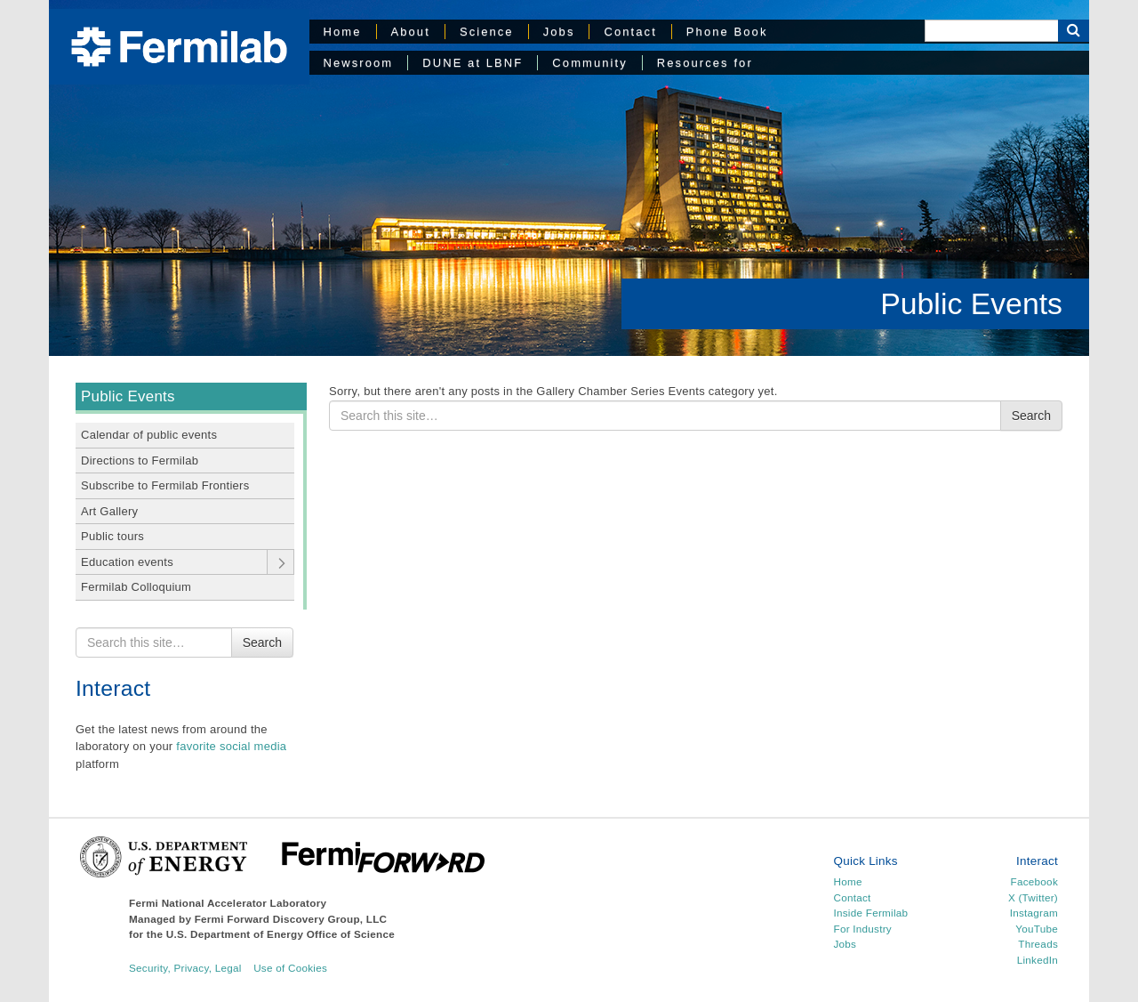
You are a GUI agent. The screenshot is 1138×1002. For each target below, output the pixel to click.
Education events (127, 562)
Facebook (1034, 881)
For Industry (863, 928)
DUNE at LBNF (472, 62)
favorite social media (231, 746)
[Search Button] (1073, 31)
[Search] (991, 31)
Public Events (971, 303)
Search (262, 642)
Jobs (559, 31)
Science (487, 31)
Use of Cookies (290, 968)
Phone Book (727, 31)
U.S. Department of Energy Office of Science (280, 934)
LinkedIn (1037, 960)
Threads (1038, 943)
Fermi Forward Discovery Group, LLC (291, 919)
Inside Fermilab (871, 912)
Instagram (1034, 912)
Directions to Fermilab (139, 460)
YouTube (1036, 928)
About (410, 31)
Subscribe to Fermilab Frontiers (165, 485)
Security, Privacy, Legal (185, 968)
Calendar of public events (149, 434)
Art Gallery (109, 511)
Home (343, 31)
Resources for (705, 62)
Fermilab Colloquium (136, 587)
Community (589, 62)
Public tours (112, 536)
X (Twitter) (1033, 897)
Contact (630, 31)
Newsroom (359, 62)
